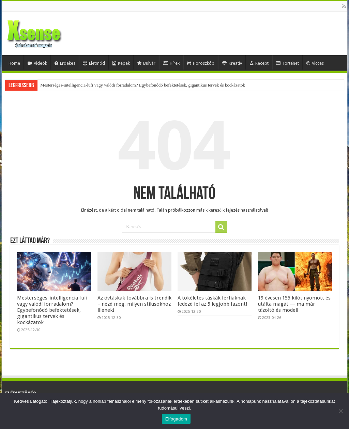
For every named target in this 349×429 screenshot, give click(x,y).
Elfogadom (176, 419)
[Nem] (340, 411)
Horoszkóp (200, 63)
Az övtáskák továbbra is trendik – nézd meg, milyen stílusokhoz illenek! (134, 304)
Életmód (94, 63)
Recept (259, 63)
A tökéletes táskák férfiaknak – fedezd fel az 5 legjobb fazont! (214, 301)
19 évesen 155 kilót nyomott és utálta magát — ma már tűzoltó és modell (294, 304)
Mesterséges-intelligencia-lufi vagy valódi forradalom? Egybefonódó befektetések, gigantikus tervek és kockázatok (142, 85)
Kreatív (232, 63)
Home (14, 63)
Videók (37, 63)
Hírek (171, 63)
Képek (121, 63)
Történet (287, 63)
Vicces (315, 63)
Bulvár (146, 63)
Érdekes (65, 63)
